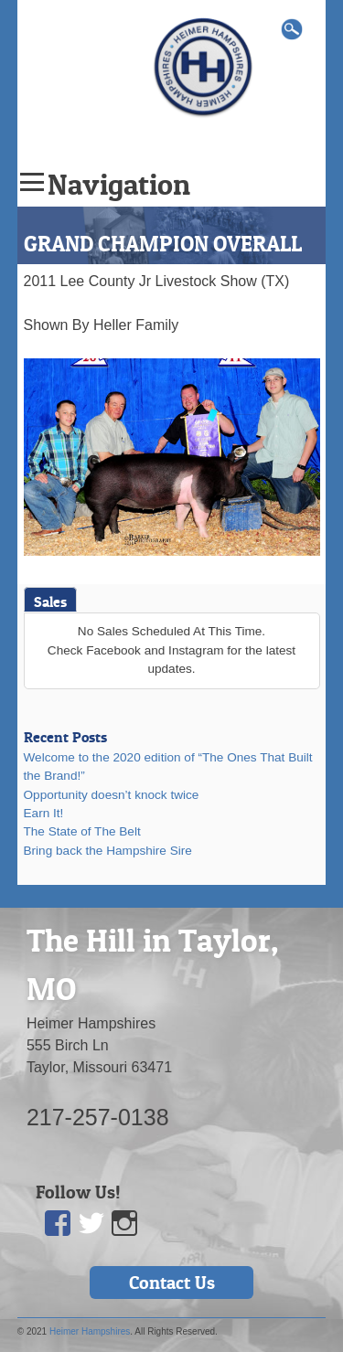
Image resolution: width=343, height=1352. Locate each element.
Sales (50, 601)
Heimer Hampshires (89, 1331)
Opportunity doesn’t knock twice (111, 795)
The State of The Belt (82, 831)
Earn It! (44, 813)
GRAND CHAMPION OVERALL (163, 243)
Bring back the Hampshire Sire (108, 850)
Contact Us (172, 1282)
